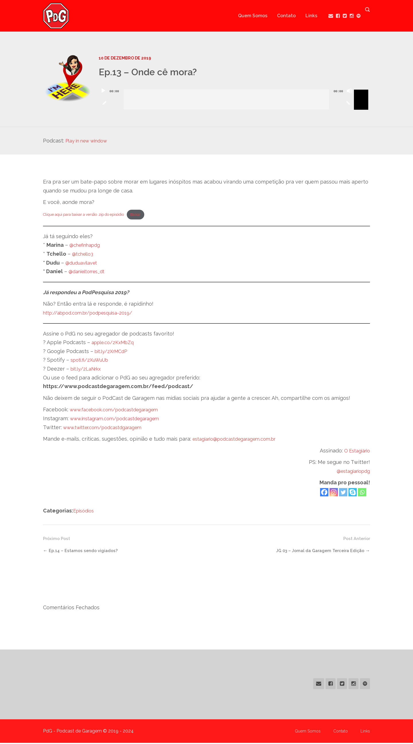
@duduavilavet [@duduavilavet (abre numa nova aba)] (83, 264)
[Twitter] (343, 493)
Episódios (85, 512)
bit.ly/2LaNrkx (88, 370)
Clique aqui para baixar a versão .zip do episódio (90, 215)
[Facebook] (324, 493)
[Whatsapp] (362, 493)
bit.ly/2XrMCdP (113, 352)
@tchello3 (84, 255)
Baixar (150, 215)
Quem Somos (247, 15)
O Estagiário (355, 452)
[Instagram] (334, 493)
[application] (234, 95)
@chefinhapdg (86, 246)
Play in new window (89, 141)
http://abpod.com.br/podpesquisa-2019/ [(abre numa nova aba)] (93, 314)
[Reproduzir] (103, 98)
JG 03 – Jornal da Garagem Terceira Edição (315, 551)
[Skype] (352, 493)
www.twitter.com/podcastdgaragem (107, 428)
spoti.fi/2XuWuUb (92, 361)
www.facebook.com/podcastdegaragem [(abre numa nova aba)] (120, 411)
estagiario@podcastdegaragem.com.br (239, 440)
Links (305, 15)
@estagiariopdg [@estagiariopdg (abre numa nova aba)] (351, 472)
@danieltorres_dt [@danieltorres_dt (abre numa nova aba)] (89, 273)
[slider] (226, 99)
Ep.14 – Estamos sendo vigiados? (86, 551)
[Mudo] (349, 98)
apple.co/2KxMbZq (115, 344)
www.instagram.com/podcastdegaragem (120, 420)
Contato (280, 15)
